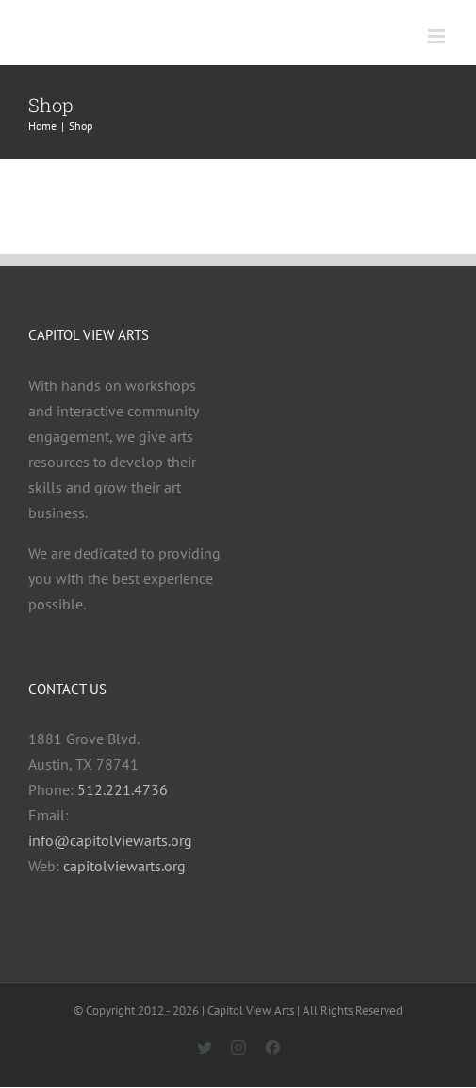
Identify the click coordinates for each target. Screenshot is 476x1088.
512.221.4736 (122, 789)
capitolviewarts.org (124, 865)
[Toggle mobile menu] (438, 36)
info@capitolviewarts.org (110, 840)
